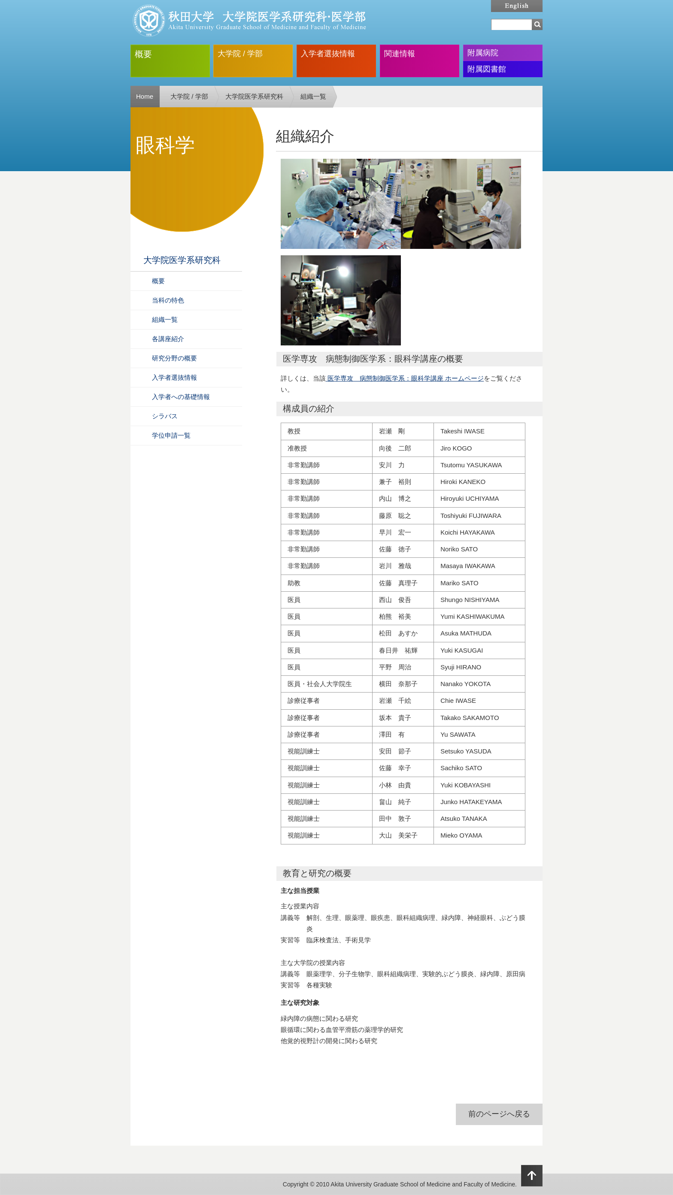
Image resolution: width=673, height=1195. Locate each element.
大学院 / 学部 (240, 53)
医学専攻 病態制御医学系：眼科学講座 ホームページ (405, 378)
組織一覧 (313, 96)
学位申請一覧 (171, 435)
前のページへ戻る (499, 1114)
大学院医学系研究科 (254, 96)
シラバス (165, 416)
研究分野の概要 (174, 358)
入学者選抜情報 (328, 53)
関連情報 (399, 53)
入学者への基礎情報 (181, 396)
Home (144, 96)
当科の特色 (168, 300)
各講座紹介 (168, 338)
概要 (143, 54)
